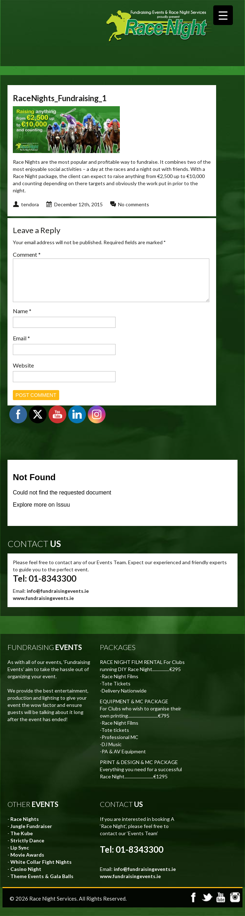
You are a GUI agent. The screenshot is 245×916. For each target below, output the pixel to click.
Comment (27, 254)
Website (23, 373)
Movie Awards (27, 863)
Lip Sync (19, 856)
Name (22, 319)
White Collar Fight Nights (41, 870)
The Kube (21, 842)
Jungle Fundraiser (31, 835)
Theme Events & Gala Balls (41, 885)
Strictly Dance (27, 849)
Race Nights (24, 827)
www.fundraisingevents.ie (43, 607)
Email (21, 346)
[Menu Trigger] (223, 15)
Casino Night (25, 878)
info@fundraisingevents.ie (58, 599)
